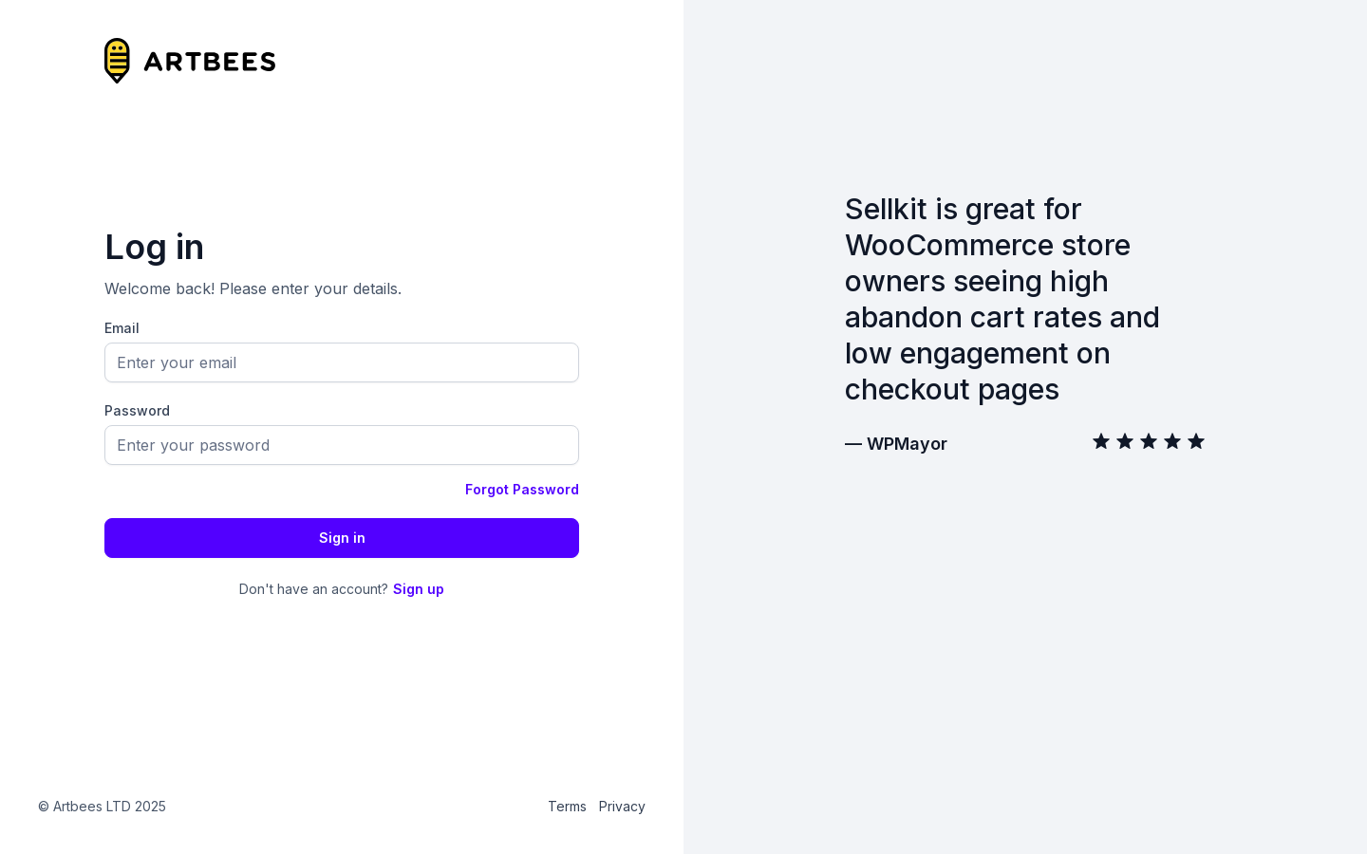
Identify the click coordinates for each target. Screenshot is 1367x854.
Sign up (418, 589)
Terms (567, 806)
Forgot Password (522, 489)
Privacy (622, 806)
